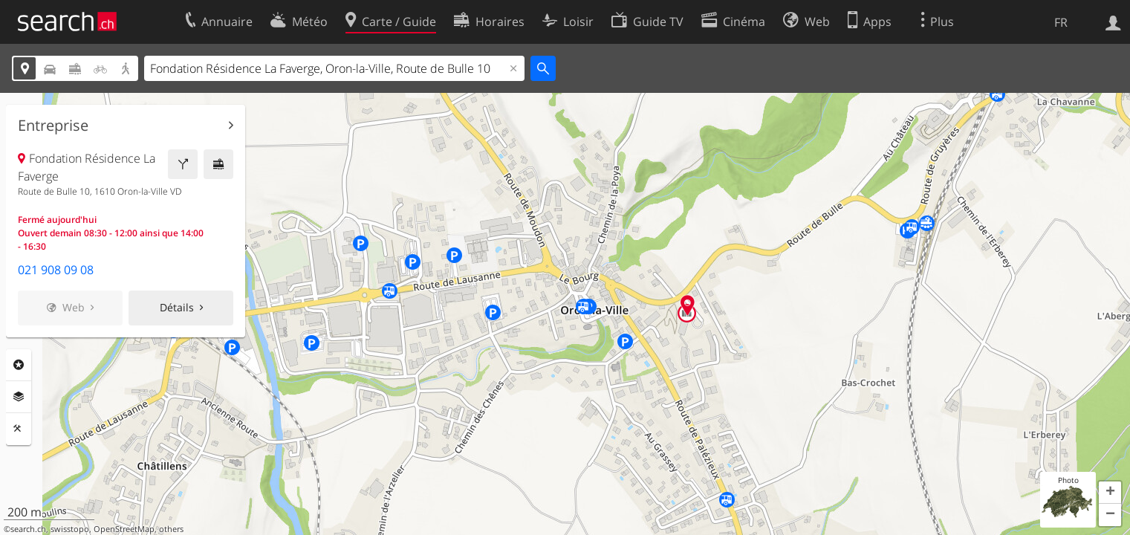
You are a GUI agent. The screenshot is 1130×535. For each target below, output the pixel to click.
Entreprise (53, 125)
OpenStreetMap (124, 529)
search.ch (28, 529)
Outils (18, 428)
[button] (1110, 493)
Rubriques (18, 364)
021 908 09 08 (56, 270)
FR (1061, 22)
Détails (177, 307)
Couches (18, 396)
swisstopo (70, 529)
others (171, 529)
